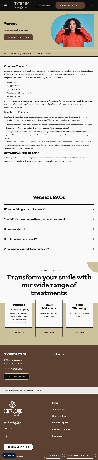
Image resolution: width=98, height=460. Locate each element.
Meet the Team (59, 416)
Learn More (19, 332)
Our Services (58, 409)
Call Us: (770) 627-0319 (44, 5)
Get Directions (16, 376)
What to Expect (60, 423)
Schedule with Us (70, 5)
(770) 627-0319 (49, 54)
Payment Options (61, 429)
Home (55, 403)
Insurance (57, 436)
